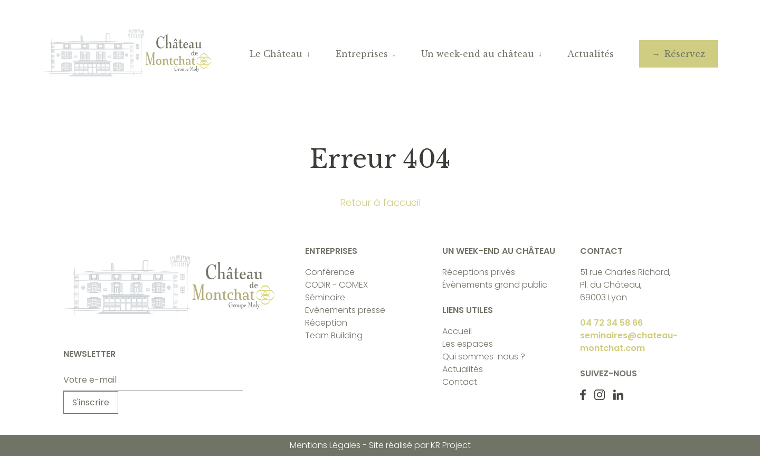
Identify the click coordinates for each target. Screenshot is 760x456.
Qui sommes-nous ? (483, 356)
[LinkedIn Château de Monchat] (618, 394)
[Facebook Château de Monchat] (582, 394)
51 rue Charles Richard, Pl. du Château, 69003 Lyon (625, 284)
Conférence (330, 272)
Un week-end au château (477, 54)
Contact (459, 382)
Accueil (457, 331)
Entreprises (362, 54)
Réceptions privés (478, 272)
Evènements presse (345, 310)
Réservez (684, 54)
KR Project (451, 445)
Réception (326, 323)
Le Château (276, 54)
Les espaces (467, 344)
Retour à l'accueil (380, 202)
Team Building (334, 335)
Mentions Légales (325, 445)
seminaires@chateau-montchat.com (629, 341)
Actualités (590, 54)
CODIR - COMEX (336, 285)
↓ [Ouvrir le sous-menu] (308, 54)
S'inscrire (90, 402)
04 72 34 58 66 (611, 323)
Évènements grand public (494, 285)
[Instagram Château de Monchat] (599, 394)
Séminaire (325, 297)
